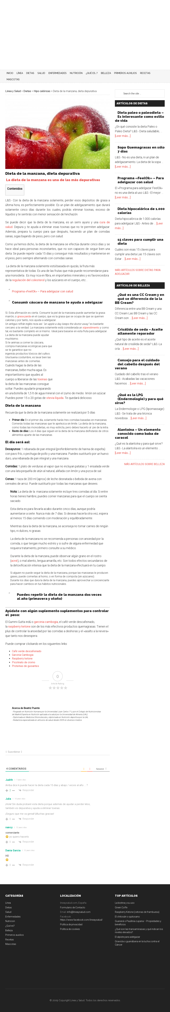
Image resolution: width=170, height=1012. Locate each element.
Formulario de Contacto (72, 907)
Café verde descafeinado (26, 651)
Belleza (9, 930)
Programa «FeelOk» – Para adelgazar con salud (42, 291)
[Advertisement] (85, 45)
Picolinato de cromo (23, 662)
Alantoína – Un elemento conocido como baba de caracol (138, 434)
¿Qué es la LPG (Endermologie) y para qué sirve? (139, 399)
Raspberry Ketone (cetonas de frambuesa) (137, 912)
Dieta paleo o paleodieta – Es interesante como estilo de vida (139, 117)
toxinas (42, 379)
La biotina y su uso (124, 903)
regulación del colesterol (27, 280)
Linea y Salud (36, 10)
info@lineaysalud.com (78, 912)
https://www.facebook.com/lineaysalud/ (81, 919)
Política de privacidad (71, 924)
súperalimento (91, 327)
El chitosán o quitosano (127, 916)
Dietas (8, 907)
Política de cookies (70, 929)
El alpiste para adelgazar (127, 937)
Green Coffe (121, 907)
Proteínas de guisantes (25, 666)
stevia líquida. (55, 398)
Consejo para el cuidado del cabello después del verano (137, 364)
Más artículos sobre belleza (144, 464)
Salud (8, 912)
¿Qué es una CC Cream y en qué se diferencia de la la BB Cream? (139, 299)
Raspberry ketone (22, 658)
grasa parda (24, 316)
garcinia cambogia (46, 622)
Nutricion (10, 921)
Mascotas (10, 944)
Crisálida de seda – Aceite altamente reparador (140, 331)
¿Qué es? (10, 925)
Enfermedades (13, 916)
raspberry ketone (19, 626)
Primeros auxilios (14, 935)
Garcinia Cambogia (22, 654)
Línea (8, 903)
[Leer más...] (123, 136)
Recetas (9, 939)
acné (14, 560)
